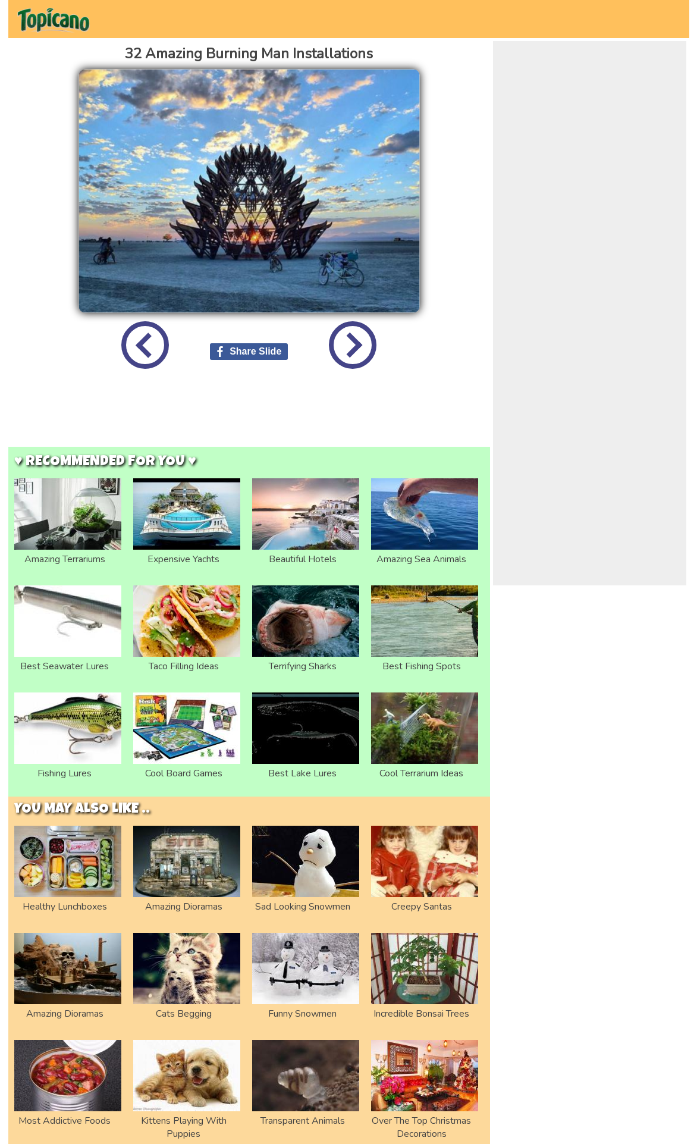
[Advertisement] (249, 417)
